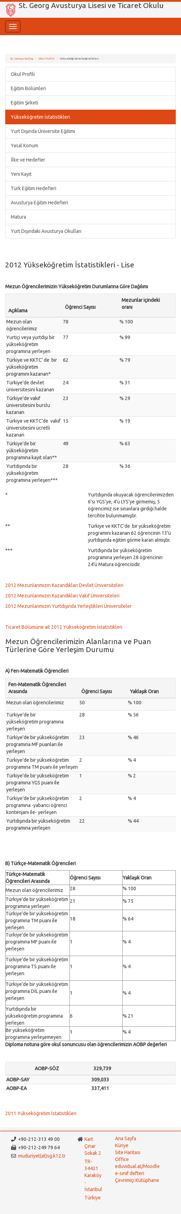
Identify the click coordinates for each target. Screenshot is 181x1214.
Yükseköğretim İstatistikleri (40, 117)
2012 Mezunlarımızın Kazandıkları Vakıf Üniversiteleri (62, 595)
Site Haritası (127, 1152)
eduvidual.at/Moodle (137, 1166)
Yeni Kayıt (21, 174)
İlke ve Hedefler (28, 160)
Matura (18, 217)
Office (122, 1159)
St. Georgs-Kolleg (21, 58)
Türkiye (93, 1197)
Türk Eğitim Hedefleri (33, 188)
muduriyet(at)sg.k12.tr (42, 1156)
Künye (122, 1145)
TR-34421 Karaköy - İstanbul (93, 1175)
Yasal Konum (24, 145)
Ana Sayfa (125, 1138)
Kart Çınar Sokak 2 (92, 1146)
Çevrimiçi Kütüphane (137, 1180)
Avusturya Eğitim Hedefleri (39, 202)
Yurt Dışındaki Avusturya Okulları (46, 231)
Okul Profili (47, 58)
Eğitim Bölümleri (28, 88)
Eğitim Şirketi (24, 102)
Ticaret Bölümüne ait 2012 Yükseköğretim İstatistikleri (63, 627)
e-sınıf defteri (129, 1173)
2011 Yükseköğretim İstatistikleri (40, 1113)
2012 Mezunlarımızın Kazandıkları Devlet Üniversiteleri (64, 585)
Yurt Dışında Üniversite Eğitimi (43, 131)
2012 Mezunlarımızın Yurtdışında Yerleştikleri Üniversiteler (68, 606)
